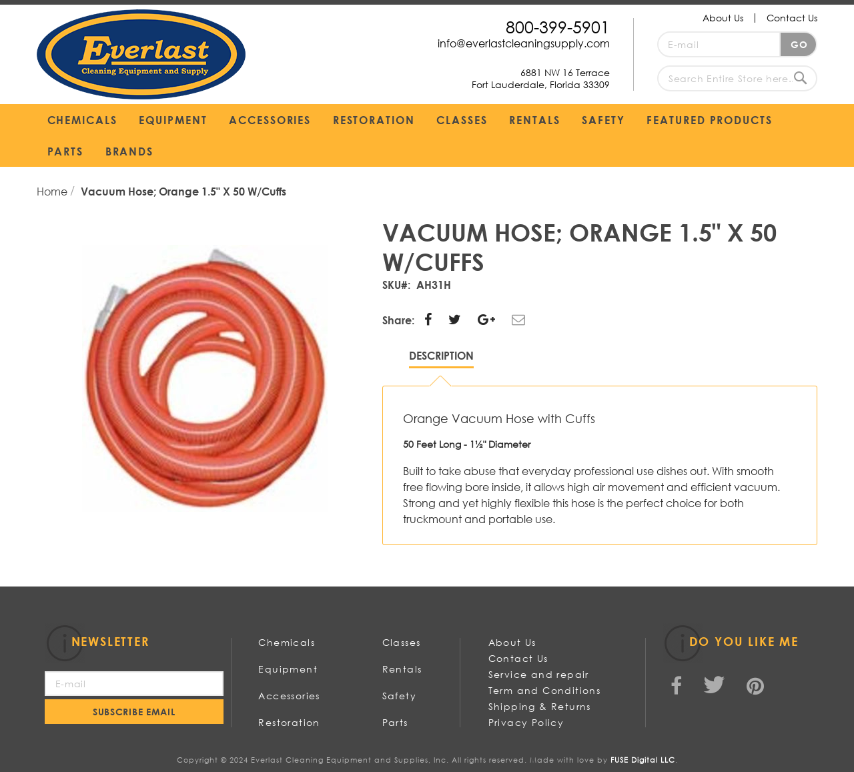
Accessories (289, 695)
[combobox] (737, 78)
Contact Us (792, 17)
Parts (395, 722)
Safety (399, 695)
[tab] (441, 358)
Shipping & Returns (539, 706)
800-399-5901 (558, 26)
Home (53, 191)
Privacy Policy (526, 722)
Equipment (288, 669)
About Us (723, 17)
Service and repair (538, 674)
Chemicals (286, 642)
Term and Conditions (544, 690)
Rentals (402, 669)
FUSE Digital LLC (642, 760)
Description (441, 355)
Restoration (289, 722)
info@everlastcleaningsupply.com (524, 43)
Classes (401, 642)
